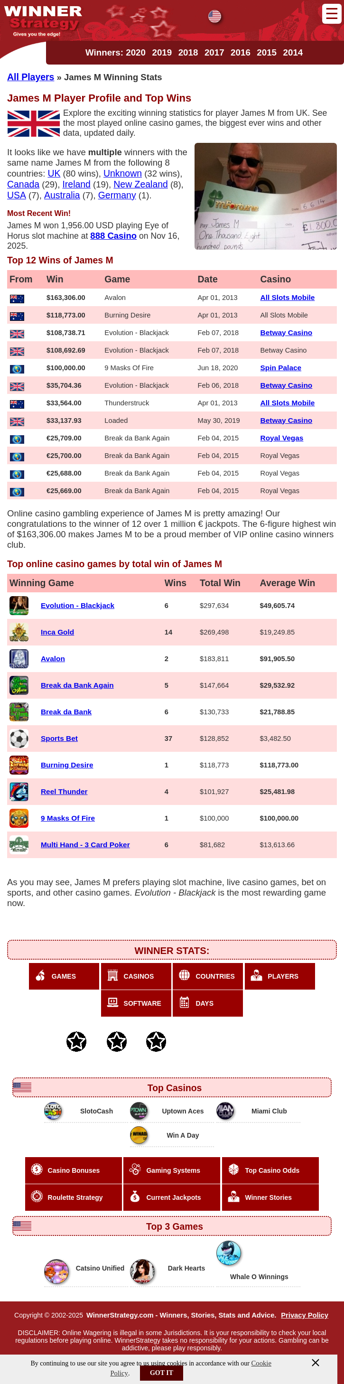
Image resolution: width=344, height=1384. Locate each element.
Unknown (122, 173)
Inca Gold (57, 632)
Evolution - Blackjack (77, 605)
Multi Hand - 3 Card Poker (85, 845)
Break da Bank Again (77, 685)
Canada (23, 184)
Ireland (76, 184)
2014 (293, 52)
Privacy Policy (304, 1315)
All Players (30, 77)
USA (16, 195)
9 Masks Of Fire (68, 818)
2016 (241, 52)
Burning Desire (67, 765)
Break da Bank (66, 712)
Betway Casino (286, 332)
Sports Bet (59, 738)
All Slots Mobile (287, 297)
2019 (162, 52)
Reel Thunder (64, 791)
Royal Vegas (282, 438)
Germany (117, 195)
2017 (214, 52)
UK (53, 173)
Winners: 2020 (115, 52)
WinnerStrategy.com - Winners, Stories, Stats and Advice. (181, 1315)
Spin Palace (281, 368)
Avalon (53, 659)
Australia (62, 195)
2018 (188, 52)
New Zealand (140, 184)
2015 (267, 52)
